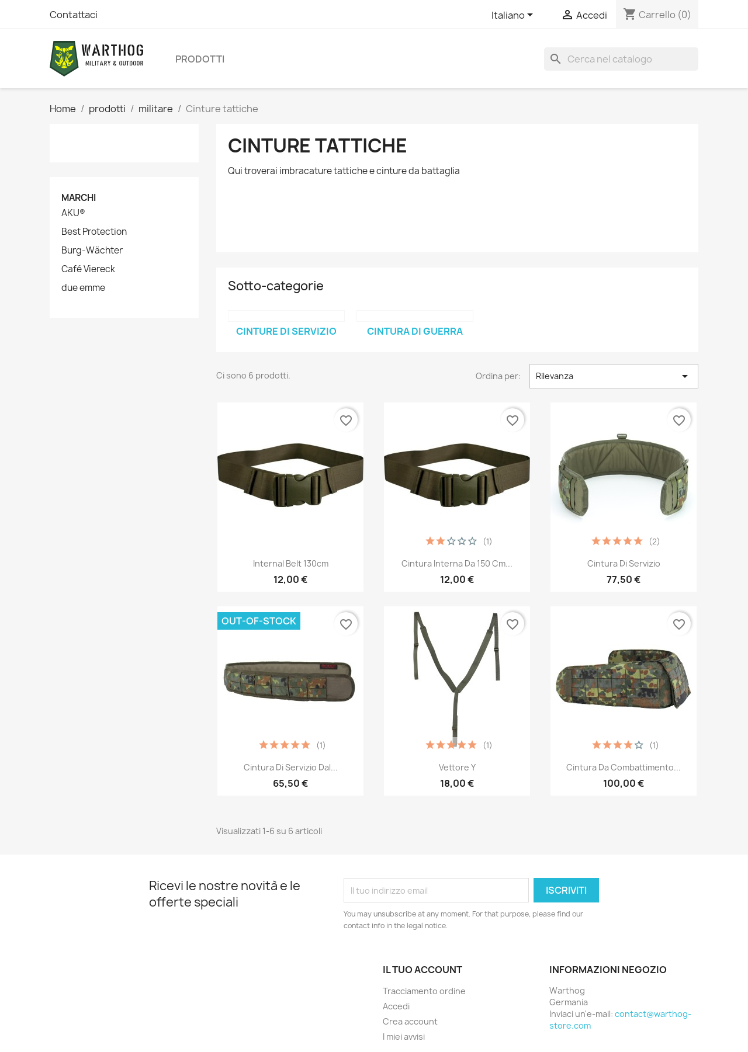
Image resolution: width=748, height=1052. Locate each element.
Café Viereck (88, 269)
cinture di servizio (286, 331)
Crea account (410, 1021)
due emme (83, 288)
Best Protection (94, 232)
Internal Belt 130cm (290, 563)
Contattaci (74, 14)
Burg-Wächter (92, 250)
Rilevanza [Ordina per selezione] (614, 376)
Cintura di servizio (623, 563)
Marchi (78, 198)
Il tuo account (422, 969)
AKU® (73, 213)
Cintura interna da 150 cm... (456, 563)
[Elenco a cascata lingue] (514, 16)
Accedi (396, 1006)
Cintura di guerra (415, 331)
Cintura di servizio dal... (291, 767)
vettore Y (457, 767)
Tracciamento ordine (424, 991)
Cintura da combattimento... (623, 767)
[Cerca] (621, 59)
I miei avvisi (404, 1036)
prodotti (199, 59)
